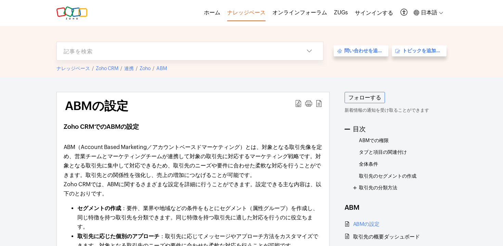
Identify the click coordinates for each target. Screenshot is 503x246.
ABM (161, 68)
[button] (404, 13)
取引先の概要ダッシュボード (386, 237)
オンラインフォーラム (299, 12)
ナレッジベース (73, 68)
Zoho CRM (107, 68)
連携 (129, 68)
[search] (176, 51)
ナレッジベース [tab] (246, 12)
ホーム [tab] (212, 12)
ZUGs (341, 12)
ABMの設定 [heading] (96, 106)
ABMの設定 (366, 224)
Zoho (145, 68)
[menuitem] (374, 13)
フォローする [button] (364, 97)
